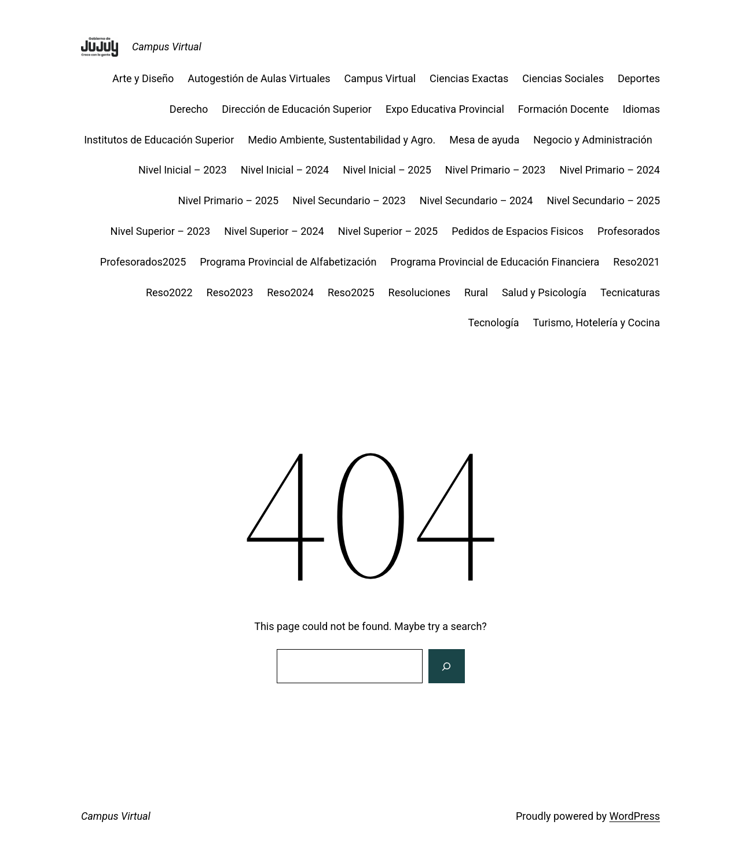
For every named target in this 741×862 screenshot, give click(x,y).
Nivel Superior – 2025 (388, 231)
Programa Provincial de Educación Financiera (494, 262)
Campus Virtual (166, 46)
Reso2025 (351, 292)
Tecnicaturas (630, 292)
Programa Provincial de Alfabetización (288, 262)
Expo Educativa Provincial (445, 109)
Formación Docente (563, 109)
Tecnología (493, 322)
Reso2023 (230, 292)
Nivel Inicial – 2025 (387, 170)
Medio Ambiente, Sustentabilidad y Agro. (341, 140)
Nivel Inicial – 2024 (285, 170)
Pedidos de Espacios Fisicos (518, 231)
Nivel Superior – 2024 (274, 231)
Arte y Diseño (143, 78)
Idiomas (641, 109)
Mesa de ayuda (484, 140)
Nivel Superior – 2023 (161, 231)
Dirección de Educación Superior (297, 109)
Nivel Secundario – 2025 (603, 200)
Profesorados (628, 231)
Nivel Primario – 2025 (228, 200)
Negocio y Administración (596, 140)
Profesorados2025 (143, 262)
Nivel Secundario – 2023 (349, 200)
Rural (476, 292)
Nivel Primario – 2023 (495, 170)
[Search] (446, 666)
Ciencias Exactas (469, 78)
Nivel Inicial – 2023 (182, 170)
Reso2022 (169, 292)
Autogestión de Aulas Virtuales (259, 78)
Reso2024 (290, 292)
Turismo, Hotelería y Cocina (596, 322)
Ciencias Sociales (563, 78)
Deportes (639, 78)
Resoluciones (419, 292)
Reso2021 (636, 262)
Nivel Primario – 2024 (609, 170)
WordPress (635, 816)
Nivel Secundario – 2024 (476, 200)
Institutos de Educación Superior (159, 140)
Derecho (189, 109)
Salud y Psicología (544, 292)
